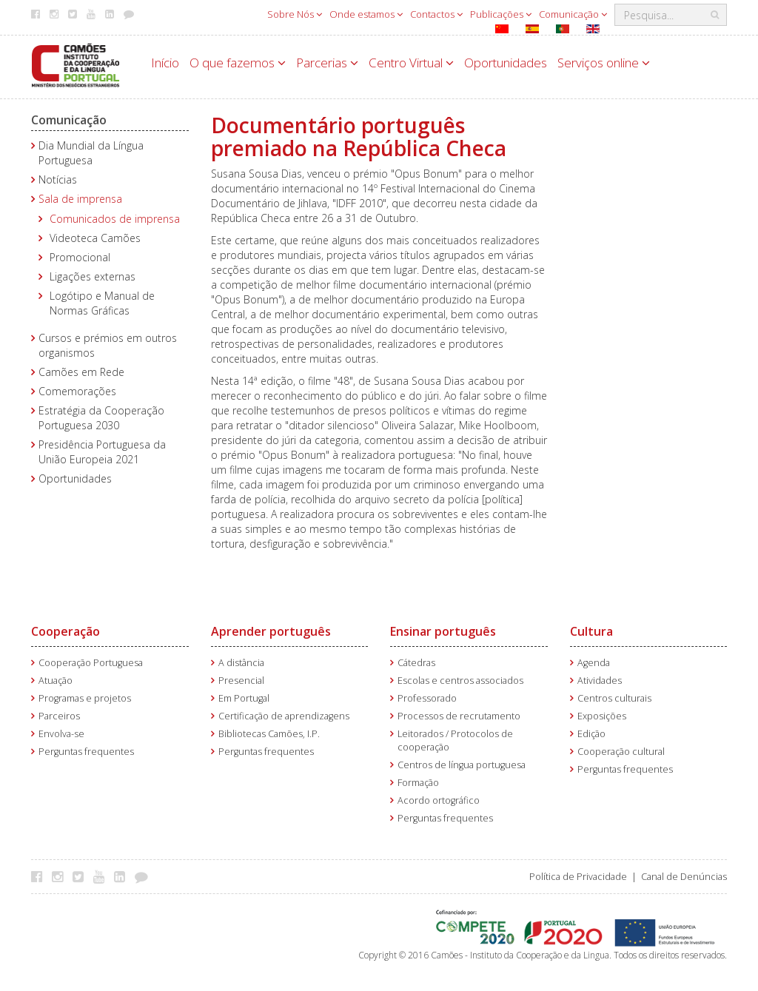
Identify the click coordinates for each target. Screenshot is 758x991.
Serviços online (603, 62)
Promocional (80, 257)
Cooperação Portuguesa (90, 662)
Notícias (57, 179)
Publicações (500, 14)
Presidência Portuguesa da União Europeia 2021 (102, 451)
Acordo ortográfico (439, 800)
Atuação (55, 680)
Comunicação (573, 14)
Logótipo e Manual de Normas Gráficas (102, 303)
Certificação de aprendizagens (283, 716)
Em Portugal (243, 698)
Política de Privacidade (578, 876)
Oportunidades (505, 62)
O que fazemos (238, 62)
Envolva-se (61, 734)
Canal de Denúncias (684, 876)
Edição (591, 734)
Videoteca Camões (95, 238)
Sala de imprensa (80, 199)
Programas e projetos (84, 698)
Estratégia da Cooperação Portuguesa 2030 (101, 417)
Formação (418, 782)
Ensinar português (443, 631)
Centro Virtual (411, 62)
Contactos (436, 14)
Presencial (241, 680)
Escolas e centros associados (460, 680)
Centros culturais (614, 698)
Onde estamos (366, 14)
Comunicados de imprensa (115, 219)
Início (165, 62)
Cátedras (416, 662)
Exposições (601, 716)
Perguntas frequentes (86, 751)
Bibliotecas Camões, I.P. (269, 734)
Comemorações (77, 391)
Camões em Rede (81, 372)
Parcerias (327, 62)
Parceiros (59, 716)
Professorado (427, 698)
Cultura (591, 631)
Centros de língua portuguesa (462, 765)
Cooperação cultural (621, 751)
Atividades (599, 680)
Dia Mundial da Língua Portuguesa (91, 152)
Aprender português (271, 631)
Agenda (593, 662)
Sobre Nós (294, 14)
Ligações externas (92, 276)
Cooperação (65, 631)
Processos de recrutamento (459, 716)
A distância (241, 662)
